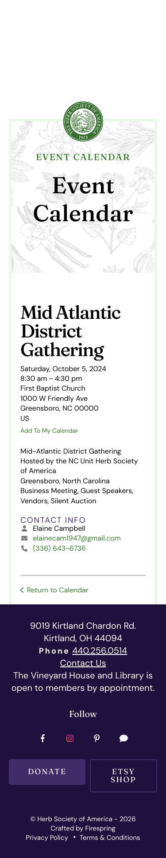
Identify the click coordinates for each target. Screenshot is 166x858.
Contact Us (83, 663)
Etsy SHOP (123, 775)
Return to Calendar (58, 590)
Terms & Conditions (110, 837)
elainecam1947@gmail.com (77, 538)
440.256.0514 (99, 651)
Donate (47, 771)
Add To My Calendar (49, 431)
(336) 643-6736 (59, 548)
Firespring (100, 828)
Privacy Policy (47, 837)
